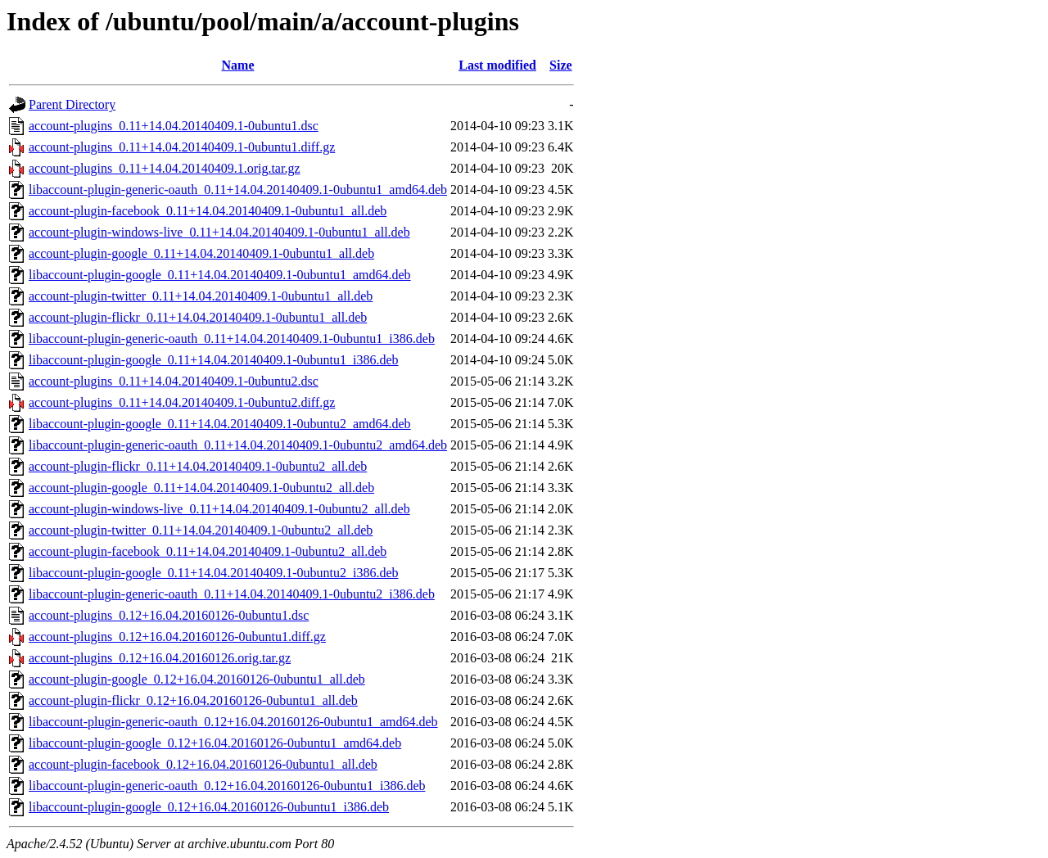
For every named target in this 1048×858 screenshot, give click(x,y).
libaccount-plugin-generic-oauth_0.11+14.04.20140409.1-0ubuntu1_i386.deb (232, 338)
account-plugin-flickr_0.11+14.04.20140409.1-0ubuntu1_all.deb (198, 317)
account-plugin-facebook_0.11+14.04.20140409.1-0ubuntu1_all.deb (207, 211)
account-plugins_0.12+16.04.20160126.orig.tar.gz (160, 658)
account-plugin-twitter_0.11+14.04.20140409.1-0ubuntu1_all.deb (201, 296)
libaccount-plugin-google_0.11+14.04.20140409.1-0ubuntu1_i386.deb (213, 360)
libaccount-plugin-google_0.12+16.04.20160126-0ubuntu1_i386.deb (209, 807)
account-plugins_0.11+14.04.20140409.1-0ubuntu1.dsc (173, 126)
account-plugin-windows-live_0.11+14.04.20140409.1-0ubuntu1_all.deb (219, 232)
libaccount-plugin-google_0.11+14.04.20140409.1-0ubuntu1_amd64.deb (220, 275)
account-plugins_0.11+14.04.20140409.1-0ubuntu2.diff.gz (182, 402)
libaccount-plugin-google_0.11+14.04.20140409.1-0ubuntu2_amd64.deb (220, 424)
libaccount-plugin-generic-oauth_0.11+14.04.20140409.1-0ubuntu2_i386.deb (232, 594)
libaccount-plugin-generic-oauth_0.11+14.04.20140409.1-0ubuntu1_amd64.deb (238, 189)
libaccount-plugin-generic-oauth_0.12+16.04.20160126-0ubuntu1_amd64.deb (233, 722)
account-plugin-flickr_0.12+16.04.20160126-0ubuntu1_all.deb (193, 700)
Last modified (497, 65)
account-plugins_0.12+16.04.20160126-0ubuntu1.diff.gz (177, 637)
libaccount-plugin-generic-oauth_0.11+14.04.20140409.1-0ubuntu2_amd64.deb (238, 445)
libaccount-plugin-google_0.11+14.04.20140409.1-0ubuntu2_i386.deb (213, 573)
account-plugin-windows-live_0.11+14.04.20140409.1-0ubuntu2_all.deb (219, 509)
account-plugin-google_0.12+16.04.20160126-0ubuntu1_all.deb (197, 679)
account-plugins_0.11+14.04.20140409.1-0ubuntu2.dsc (173, 381)
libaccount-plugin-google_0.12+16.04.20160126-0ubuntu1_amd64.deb (215, 743)
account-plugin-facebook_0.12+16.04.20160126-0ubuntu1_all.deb (203, 764)
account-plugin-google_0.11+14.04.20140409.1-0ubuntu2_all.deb (201, 487)
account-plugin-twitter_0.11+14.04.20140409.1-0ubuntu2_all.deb (201, 530)
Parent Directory (72, 104)
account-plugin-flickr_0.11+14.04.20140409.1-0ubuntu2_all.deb (198, 466)
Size (560, 65)
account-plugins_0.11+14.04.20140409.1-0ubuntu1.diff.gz (182, 147)
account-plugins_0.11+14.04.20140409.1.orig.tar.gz (164, 168)
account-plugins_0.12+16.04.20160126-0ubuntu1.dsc (169, 615)
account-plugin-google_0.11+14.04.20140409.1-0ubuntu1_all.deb (201, 253)
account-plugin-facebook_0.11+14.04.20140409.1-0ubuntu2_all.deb (207, 551)
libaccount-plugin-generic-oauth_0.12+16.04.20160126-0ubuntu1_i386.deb (227, 786)
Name (238, 65)
